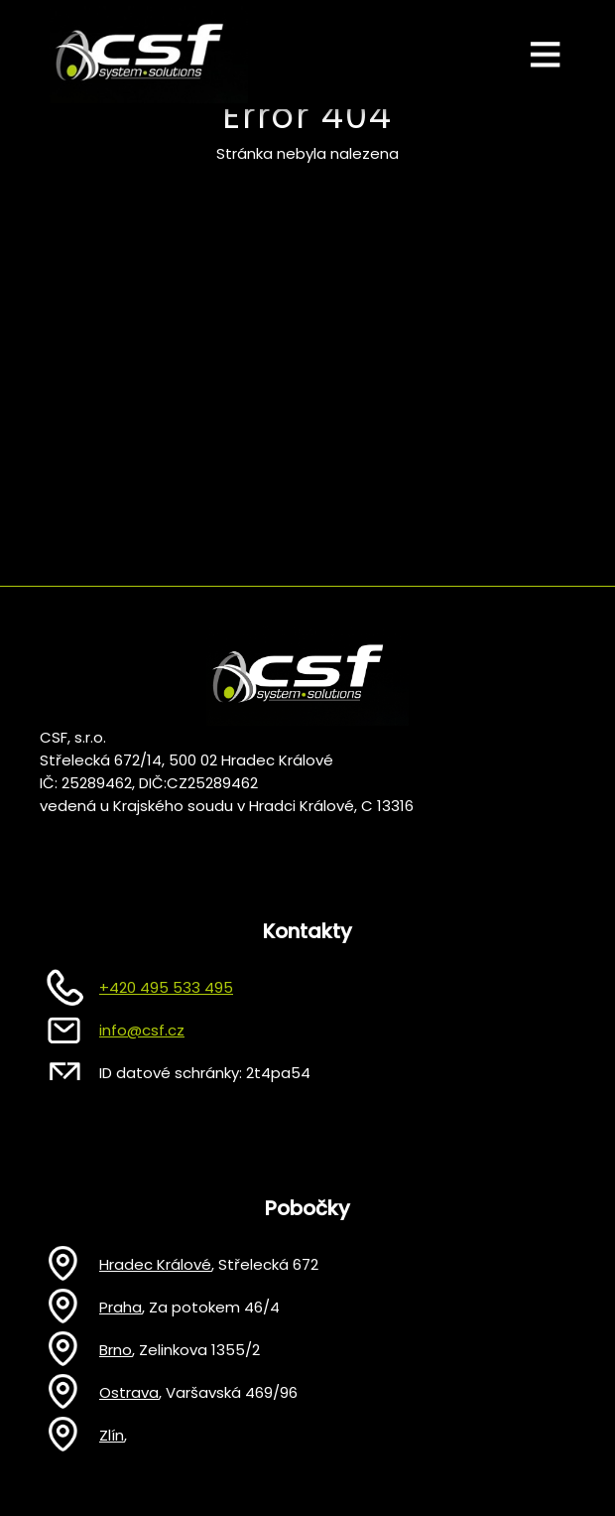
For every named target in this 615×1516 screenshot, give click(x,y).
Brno (115, 1349)
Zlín (111, 1435)
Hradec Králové (155, 1264)
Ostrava (129, 1392)
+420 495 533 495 (166, 987)
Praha (120, 1307)
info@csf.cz (141, 1030)
